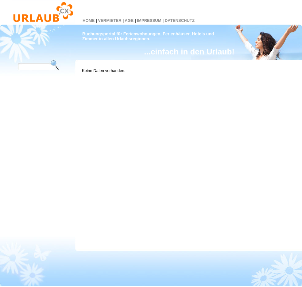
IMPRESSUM (149, 20)
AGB (129, 20)
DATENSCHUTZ (180, 20)
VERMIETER (109, 20)
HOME (89, 20)
